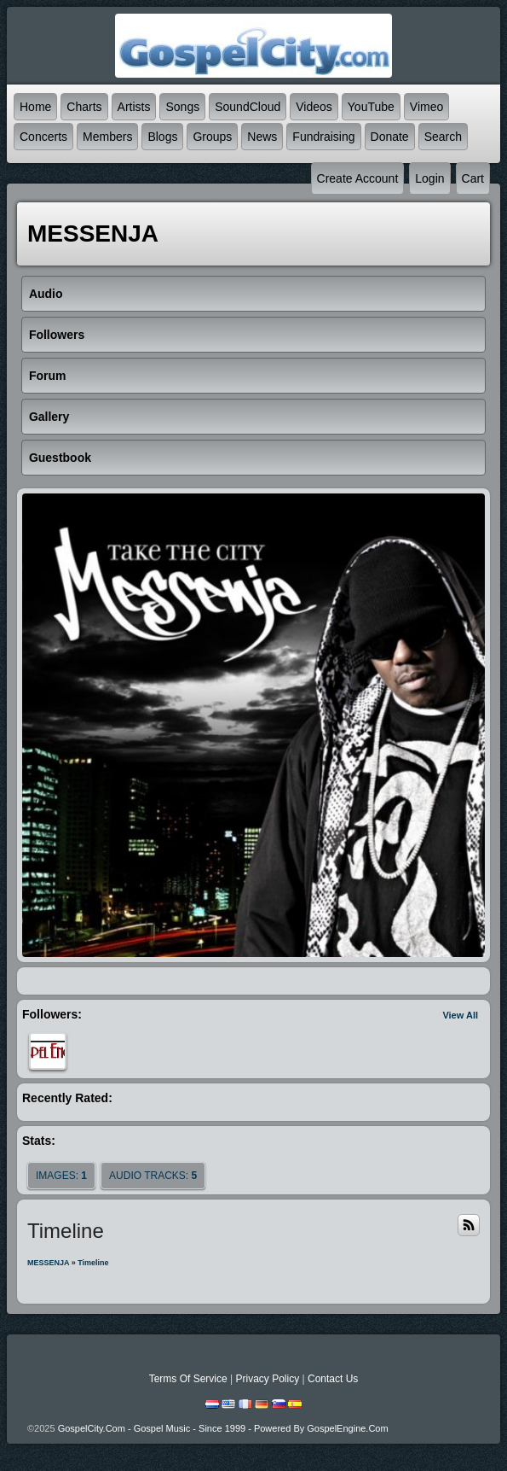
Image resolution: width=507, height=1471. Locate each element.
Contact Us (333, 1379)
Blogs (162, 136)
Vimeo (426, 107)
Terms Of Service (188, 1379)
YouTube (371, 107)
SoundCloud (247, 107)
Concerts (43, 136)
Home (35, 107)
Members (107, 136)
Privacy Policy (267, 1379)
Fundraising (323, 136)
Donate (390, 136)
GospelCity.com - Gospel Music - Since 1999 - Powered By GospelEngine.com (223, 1428)
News (262, 136)
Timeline (93, 1262)
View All (460, 1015)
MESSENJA (48, 1262)
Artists (134, 107)
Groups (212, 136)
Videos (314, 107)
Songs (182, 107)
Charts (83, 107)
